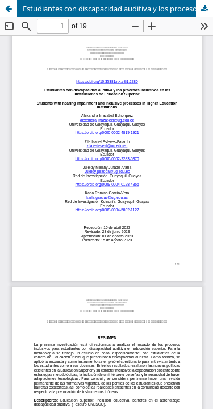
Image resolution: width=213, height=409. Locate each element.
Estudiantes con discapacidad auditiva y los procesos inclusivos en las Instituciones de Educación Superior (118, 8)
